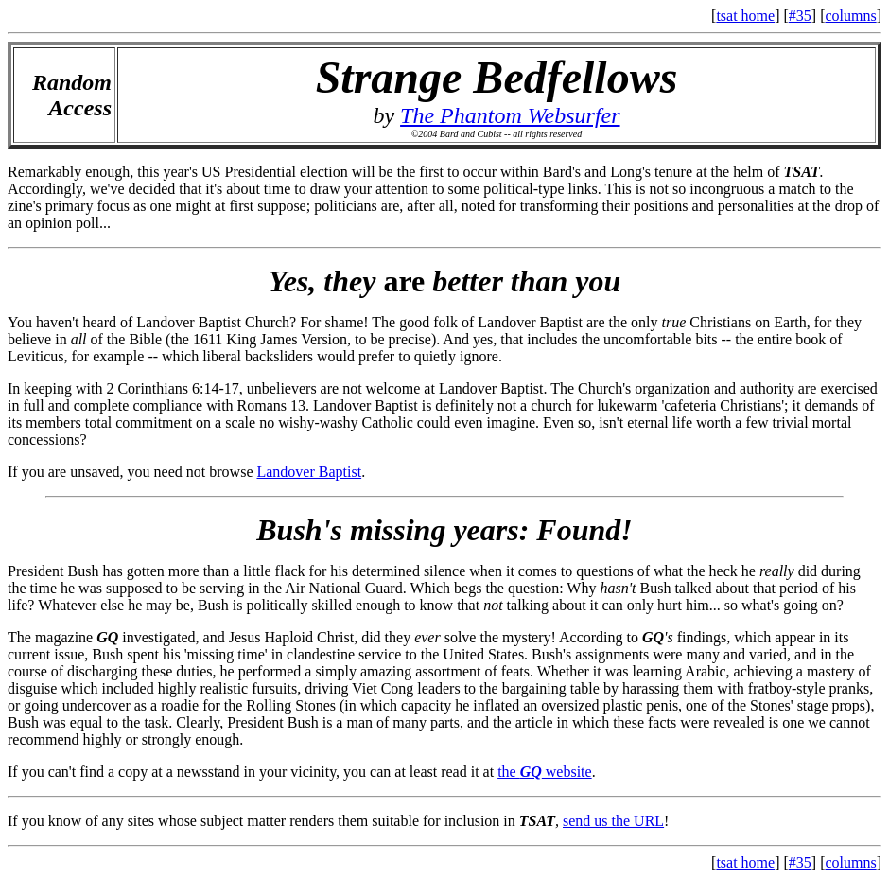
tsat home (745, 16)
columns (850, 16)
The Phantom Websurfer (509, 115)
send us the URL (613, 821)
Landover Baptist (308, 472)
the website (544, 772)
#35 (800, 16)
